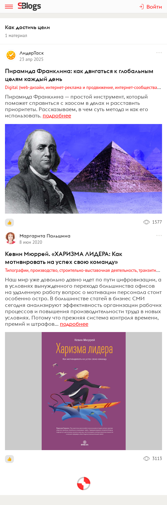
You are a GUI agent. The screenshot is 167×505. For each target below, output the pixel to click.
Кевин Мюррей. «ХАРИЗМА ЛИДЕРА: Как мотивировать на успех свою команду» (63, 258)
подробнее (57, 115)
